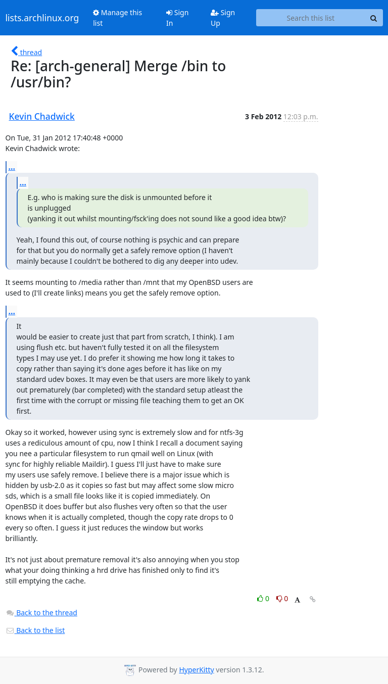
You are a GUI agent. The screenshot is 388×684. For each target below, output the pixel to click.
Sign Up (223, 18)
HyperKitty (196, 669)
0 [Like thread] (264, 598)
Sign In (177, 18)
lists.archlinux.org (42, 18)
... (12, 166)
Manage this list (117, 18)
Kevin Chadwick (42, 116)
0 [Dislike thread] (282, 598)
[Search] (374, 17)
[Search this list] (310, 17)
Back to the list (35, 630)
